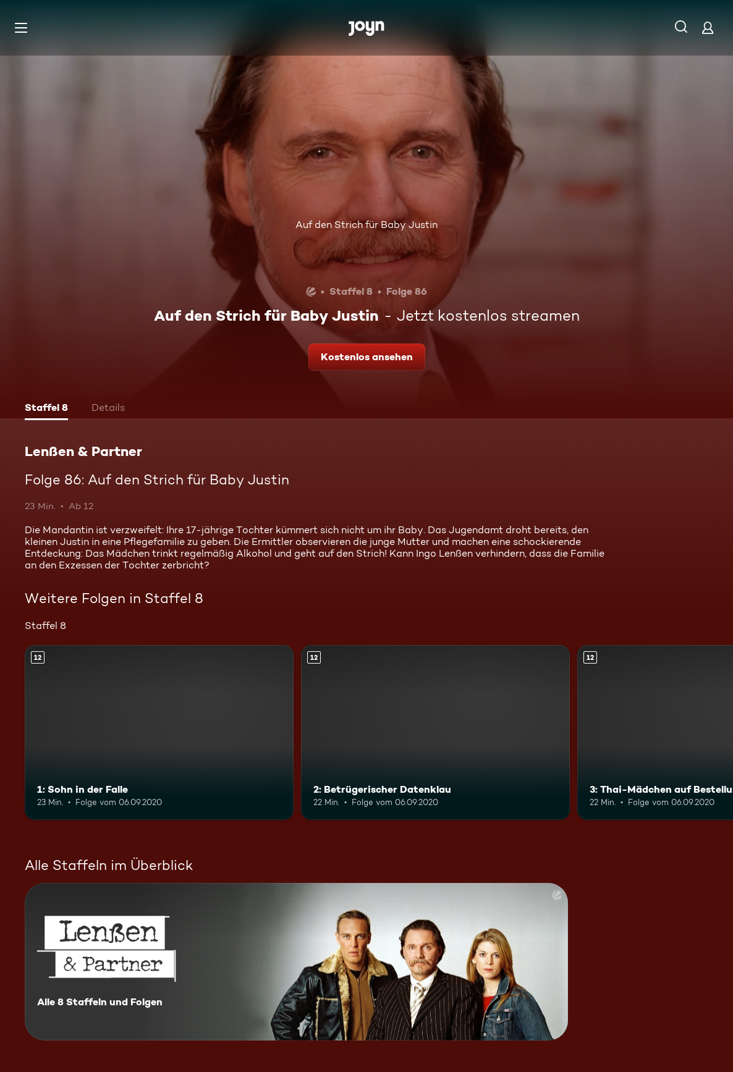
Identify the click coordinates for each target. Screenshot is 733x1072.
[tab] (46, 409)
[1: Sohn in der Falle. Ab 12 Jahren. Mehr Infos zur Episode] (159, 732)
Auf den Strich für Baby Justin (366, 224)
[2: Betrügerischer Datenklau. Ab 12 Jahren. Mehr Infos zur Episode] (435, 732)
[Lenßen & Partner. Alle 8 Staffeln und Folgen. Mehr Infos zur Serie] (296, 961)
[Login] (707, 27)
